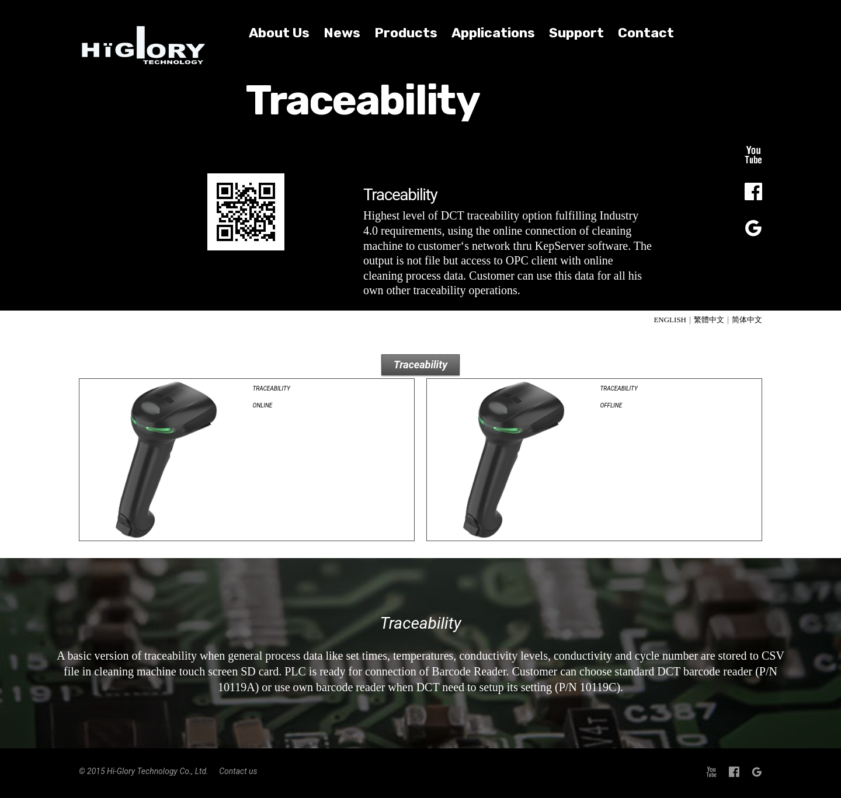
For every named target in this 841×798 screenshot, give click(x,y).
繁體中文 (709, 319)
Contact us (238, 771)
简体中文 (747, 319)
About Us (279, 33)
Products (405, 33)
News (342, 33)
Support (576, 33)
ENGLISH (670, 319)
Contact (646, 33)
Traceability (420, 364)
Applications (493, 33)
